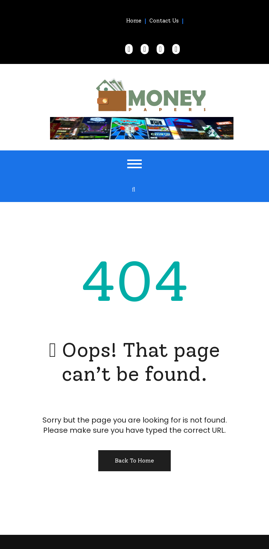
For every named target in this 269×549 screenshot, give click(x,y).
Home (133, 20)
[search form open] (134, 189)
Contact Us (164, 20)
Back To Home (134, 460)
